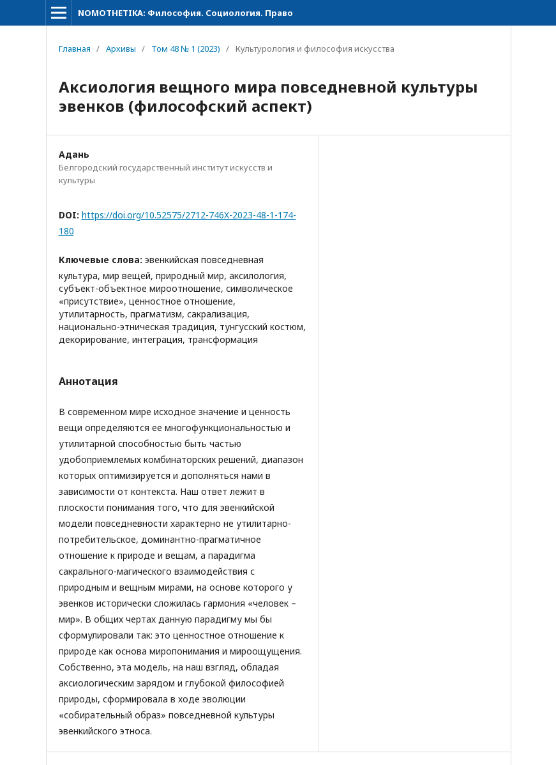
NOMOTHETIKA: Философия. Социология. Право (185, 13)
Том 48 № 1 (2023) (185, 48)
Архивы (121, 48)
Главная (75, 48)
